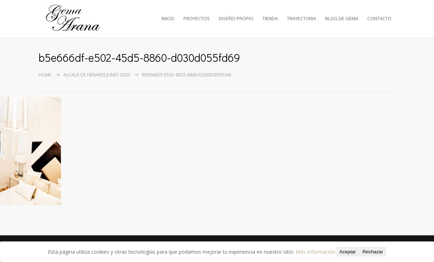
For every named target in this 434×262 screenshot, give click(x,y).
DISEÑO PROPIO (236, 18)
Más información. (316, 251)
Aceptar (348, 251)
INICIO (167, 18)
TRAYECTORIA (301, 18)
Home (45, 75)
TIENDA (270, 18)
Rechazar (372, 251)
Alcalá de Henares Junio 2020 (96, 75)
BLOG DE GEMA (341, 18)
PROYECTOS (196, 18)
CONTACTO (379, 18)
